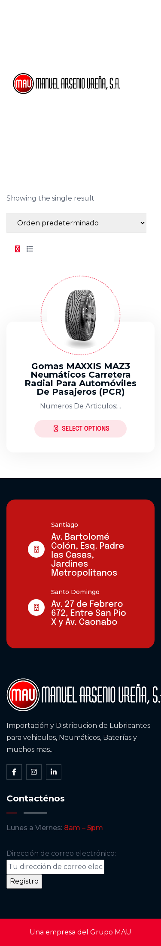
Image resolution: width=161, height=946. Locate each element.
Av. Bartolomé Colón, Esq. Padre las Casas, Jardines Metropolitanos (87, 555)
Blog (137, 112)
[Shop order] (76, 223)
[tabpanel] (80, 357)
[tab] (17, 249)
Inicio (138, 25)
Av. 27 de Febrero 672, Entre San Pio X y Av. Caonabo (88, 613)
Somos (141, 54)
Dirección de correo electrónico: (61, 861)
